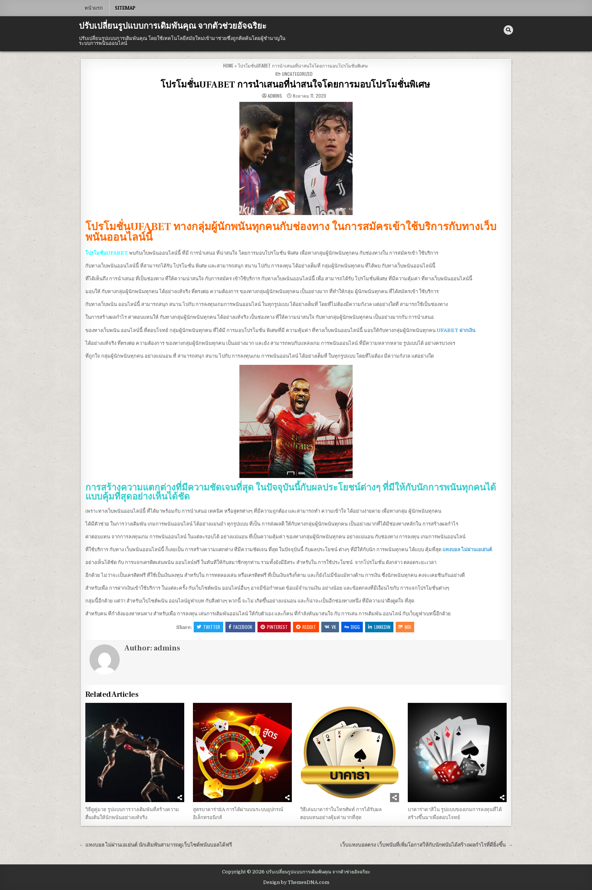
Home (228, 65)
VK (330, 627)
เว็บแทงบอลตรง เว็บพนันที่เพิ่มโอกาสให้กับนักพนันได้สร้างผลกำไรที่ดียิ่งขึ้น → (426, 845)
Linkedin (379, 627)
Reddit (306, 627)
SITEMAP (125, 8)
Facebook (240, 627)
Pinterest (274, 627)
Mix (405, 627)
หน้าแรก (94, 8)
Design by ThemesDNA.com (296, 882)
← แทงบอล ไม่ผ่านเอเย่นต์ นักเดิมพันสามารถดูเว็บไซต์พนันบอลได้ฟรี (155, 845)
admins (275, 96)
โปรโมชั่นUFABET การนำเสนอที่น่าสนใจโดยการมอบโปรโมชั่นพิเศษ (296, 85)
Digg (352, 627)
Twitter (208, 627)
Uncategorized (297, 74)
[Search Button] (508, 30)
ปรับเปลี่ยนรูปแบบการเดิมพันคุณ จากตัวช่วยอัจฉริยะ (173, 26)
